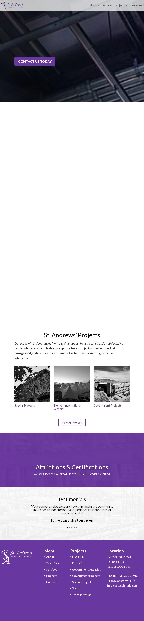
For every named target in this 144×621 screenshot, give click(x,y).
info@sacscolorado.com (122, 585)
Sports (76, 588)
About (92, 5)
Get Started (137, 5)
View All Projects (72, 422)
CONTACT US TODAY (35, 61)
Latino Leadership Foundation (72, 520)
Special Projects (24, 405)
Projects (120, 5)
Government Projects (107, 405)
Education (78, 563)
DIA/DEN (78, 556)
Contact (51, 582)
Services (107, 5)
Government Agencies (86, 569)
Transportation (82, 594)
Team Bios (52, 563)
